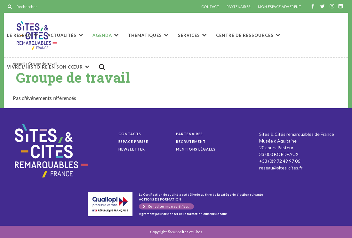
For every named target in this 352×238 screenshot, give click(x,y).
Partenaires (189, 134)
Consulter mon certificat (168, 206)
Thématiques (145, 35)
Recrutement (191, 141)
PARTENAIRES (239, 7)
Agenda (102, 35)
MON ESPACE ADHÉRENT (279, 7)
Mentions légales (196, 149)
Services (189, 35)
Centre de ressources (245, 35)
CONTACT (210, 7)
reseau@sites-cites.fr (280, 167)
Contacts (129, 134)
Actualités (61, 35)
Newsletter (131, 149)
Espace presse (133, 141)
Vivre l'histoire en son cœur (45, 67)
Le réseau (19, 35)
